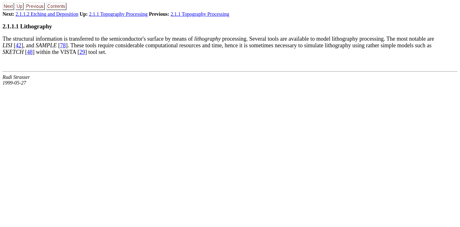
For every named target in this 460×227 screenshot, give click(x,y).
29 (82, 52)
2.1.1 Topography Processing (118, 14)
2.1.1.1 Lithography (27, 26)
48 (30, 52)
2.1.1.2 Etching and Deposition (46, 14)
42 (18, 45)
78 (63, 45)
